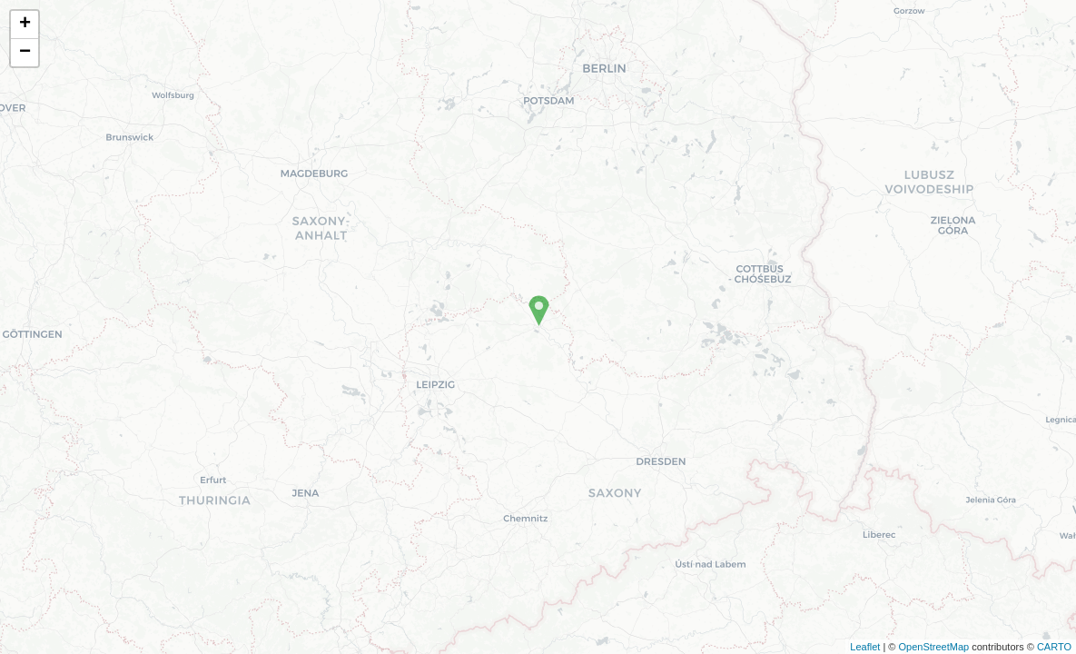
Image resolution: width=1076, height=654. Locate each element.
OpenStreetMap (933, 646)
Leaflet (865, 646)
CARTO (1054, 646)
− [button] (25, 52)
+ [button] (25, 24)
